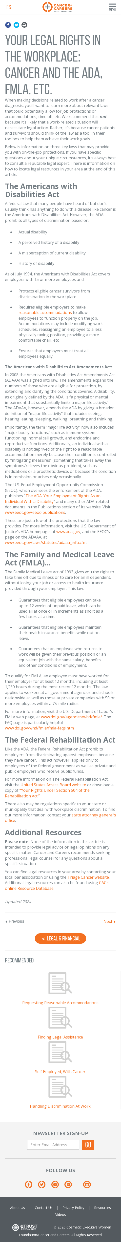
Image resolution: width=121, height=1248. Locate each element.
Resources (102, 1207)
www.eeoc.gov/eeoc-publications (35, 512)
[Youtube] (57, 1186)
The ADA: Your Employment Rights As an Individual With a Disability (53, 498)
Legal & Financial (60, 938)
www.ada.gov (68, 531)
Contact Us (44, 1207)
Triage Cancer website (88, 877)
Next (107, 921)
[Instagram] (87, 1186)
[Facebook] (31, 1186)
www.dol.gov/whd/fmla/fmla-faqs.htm (39, 728)
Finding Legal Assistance (60, 1037)
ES (8, 7)
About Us (17, 1207)
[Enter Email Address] (53, 1145)
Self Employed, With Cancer (60, 1071)
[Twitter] (44, 1186)
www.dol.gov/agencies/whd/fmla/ (71, 717)
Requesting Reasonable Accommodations (60, 1002)
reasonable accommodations (45, 312)
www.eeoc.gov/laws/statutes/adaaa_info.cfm (45, 542)
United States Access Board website (53, 785)
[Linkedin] (70, 1186)
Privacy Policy (73, 1207)
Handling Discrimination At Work (60, 1106)
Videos (60, 1214)
